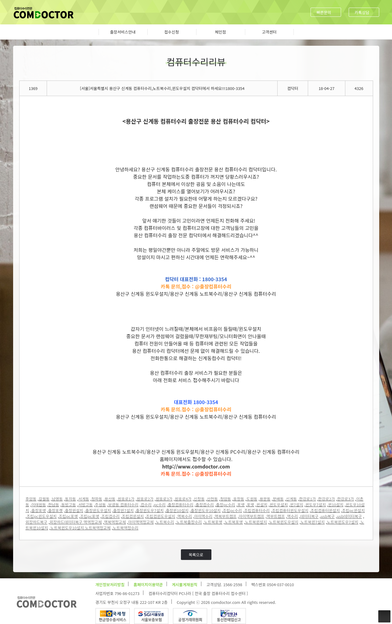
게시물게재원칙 (184, 584)
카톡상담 (362, 12)
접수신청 (171, 32)
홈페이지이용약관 (148, 584)
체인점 (220, 32)
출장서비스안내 (123, 32)
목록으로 (196, 555)
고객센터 (269, 32)
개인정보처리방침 (110, 584)
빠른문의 (324, 12)
